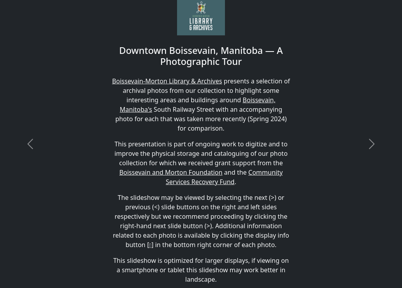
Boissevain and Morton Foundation (171, 172)
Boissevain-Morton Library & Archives (167, 81)
